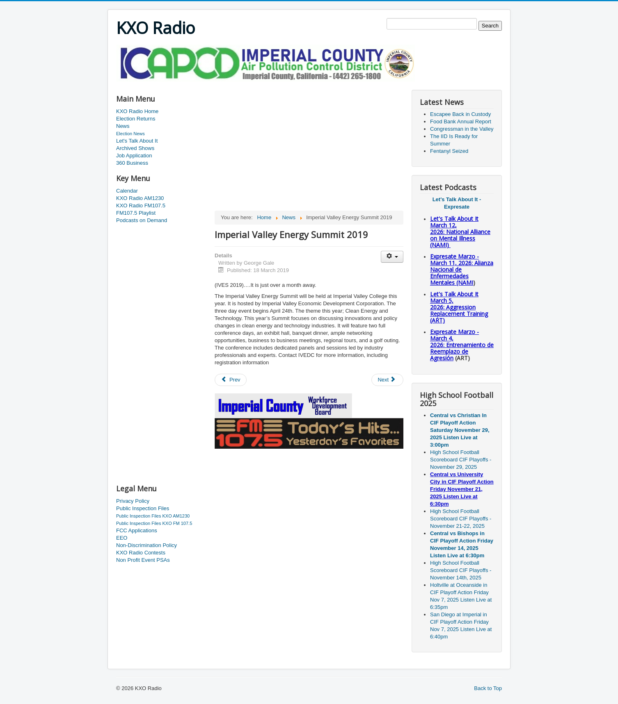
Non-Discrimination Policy (146, 545)
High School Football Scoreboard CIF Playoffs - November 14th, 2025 (460, 570)
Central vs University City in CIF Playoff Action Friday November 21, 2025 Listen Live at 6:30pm (462, 489)
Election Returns (135, 119)
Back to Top (488, 688)
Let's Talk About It (137, 141)
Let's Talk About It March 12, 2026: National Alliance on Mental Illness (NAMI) (460, 232)
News (123, 126)
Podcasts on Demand (141, 220)
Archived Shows (135, 148)
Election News (130, 133)
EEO (121, 538)
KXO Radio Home (137, 111)
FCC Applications (136, 530)
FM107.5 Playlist (136, 213)
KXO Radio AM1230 (140, 198)
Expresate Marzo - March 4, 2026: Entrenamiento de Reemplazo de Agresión (462, 345)
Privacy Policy (132, 501)
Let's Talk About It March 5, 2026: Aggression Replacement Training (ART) (459, 307)
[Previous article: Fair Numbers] (231, 380)
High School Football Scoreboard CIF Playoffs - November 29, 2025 (460, 459)
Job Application (134, 155)
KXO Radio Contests (140, 553)
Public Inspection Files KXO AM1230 (153, 515)
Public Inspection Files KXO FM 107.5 (154, 523)
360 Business (132, 163)
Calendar (127, 191)
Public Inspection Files (142, 508)
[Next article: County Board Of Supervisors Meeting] (387, 380)
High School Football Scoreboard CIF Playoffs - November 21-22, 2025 (460, 518)
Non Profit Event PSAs (143, 560)
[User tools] (392, 257)
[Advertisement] (265, 85)
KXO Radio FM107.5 (140, 205)
